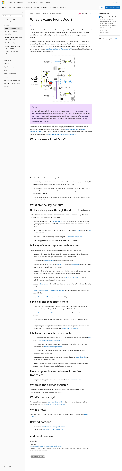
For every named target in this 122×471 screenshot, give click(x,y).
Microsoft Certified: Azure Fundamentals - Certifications (46, 446)
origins (59, 264)
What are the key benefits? (107, 19)
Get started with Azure (112, 7)
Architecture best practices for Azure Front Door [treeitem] (13, 38)
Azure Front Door (37, 116)
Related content (104, 32)
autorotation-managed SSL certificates (49, 313)
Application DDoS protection (53, 346)
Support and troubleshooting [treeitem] (12, 80)
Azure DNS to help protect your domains (49, 340)
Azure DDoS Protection (74, 111)
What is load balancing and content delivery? (62, 134)
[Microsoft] (3, 2)
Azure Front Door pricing (69, 328)
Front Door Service (57, 13)
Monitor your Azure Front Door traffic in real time (48, 290)
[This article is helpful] (114, 39)
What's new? (103, 30)
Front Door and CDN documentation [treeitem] (9, 21)
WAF (89, 337)
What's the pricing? (105, 28)
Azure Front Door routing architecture (53, 427)
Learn (31, 13)
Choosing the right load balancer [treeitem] (11, 53)
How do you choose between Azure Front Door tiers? (108, 22)
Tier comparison (76, 380)
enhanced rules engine (72, 277)
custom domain (49, 260)
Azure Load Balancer (71, 129)
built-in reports (43, 284)
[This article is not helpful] (116, 39)
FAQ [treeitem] (6, 57)
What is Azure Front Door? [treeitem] (12, 28)
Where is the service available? (108, 25)
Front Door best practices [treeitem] (12, 43)
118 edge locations (57, 221)
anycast (77, 230)
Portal (101, 7)
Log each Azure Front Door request (44, 297)
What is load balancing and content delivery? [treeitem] (12, 47)
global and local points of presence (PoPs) (59, 49)
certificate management (74, 237)
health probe (75, 264)
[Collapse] (22, 12)
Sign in (118, 2)
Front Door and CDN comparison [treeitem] (11, 33)
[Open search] (113, 2)
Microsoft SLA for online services (54, 404)
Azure (37, 13)
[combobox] (12, 15)
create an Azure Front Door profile (52, 429)
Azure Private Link (80, 357)
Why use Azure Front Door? (108, 17)
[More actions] (90, 13)
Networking (45, 13)
